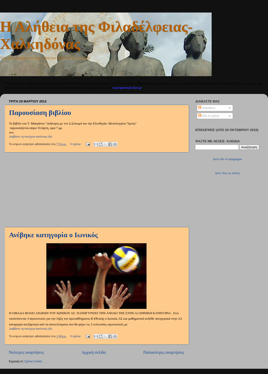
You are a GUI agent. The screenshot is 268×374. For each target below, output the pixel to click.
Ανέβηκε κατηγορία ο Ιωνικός (53, 235)
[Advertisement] (96, 189)
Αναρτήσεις (206, 107)
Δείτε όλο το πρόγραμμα (227, 159)
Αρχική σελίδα (93, 352)
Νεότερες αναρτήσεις (26, 352)
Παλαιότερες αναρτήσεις (163, 352)
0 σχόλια (75, 144)
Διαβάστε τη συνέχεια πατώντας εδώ (30, 136)
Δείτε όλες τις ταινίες (227, 173)
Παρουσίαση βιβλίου (40, 112)
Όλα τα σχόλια (208, 115)
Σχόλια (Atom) (33, 361)
